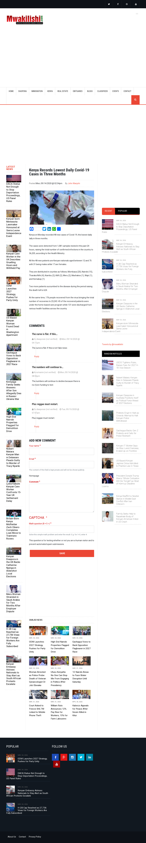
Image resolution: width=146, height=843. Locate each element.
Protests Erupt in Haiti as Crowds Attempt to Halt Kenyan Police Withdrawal (127, 417)
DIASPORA (22, 91)
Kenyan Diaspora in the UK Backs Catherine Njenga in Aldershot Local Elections (13, 566)
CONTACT (127, 91)
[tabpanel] (121, 273)
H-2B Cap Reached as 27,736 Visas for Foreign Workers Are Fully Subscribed (12, 638)
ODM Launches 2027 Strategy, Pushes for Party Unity (12, 293)
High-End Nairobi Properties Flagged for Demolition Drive (12, 424)
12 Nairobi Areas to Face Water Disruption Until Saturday (80, 677)
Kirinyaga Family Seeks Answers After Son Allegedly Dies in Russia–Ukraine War (13, 390)
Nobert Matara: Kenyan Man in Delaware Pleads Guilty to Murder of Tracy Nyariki (13, 457)
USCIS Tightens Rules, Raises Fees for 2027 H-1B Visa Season (127, 365)
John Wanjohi (74, 183)
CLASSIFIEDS (102, 91)
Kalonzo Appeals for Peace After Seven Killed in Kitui (80, 710)
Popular (122, 211)
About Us (12, 837)
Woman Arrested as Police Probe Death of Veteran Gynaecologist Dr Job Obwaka (37, 678)
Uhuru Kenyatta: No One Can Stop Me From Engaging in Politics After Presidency (60, 678)
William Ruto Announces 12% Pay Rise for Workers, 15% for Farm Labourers (59, 712)
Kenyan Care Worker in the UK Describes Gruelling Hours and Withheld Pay (13, 260)
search (135, 99)
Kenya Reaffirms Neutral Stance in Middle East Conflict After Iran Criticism (127, 500)
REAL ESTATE (62, 91)
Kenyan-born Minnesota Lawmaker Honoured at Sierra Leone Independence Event (13, 227)
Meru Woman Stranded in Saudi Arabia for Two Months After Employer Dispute (13, 603)
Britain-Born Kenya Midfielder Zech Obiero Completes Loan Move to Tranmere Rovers (13, 528)
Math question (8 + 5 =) (39, 523)
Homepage (34, 476)
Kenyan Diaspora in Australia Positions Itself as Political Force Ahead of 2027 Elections (127, 399)
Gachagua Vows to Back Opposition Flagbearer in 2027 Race (13, 358)
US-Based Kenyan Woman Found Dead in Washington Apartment (12, 326)
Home (11, 91)
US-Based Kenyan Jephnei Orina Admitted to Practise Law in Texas (127, 463)
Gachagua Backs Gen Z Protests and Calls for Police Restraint (127, 433)
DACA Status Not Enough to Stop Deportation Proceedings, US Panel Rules (13, 192)
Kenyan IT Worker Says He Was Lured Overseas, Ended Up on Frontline (127, 448)
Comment (33, 482)
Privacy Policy (35, 837)
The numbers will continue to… (47, 367)
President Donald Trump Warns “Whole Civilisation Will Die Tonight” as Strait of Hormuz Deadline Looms (120, 481)
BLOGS (90, 91)
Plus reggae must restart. (45, 404)
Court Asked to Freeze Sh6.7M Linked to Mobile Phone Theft (37, 710)
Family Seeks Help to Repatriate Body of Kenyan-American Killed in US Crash (127, 517)
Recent (108, 211)
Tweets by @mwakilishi (112, 344)
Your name (34, 446)
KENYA (50, 91)
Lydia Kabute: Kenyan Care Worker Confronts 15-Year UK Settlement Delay (13, 492)
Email (31, 459)
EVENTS (115, 91)
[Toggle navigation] (137, 13)
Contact (22, 837)
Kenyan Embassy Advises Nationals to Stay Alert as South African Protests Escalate (13, 673)
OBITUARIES (78, 91)
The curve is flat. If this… (44, 334)
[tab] (108, 211)
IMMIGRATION (37, 91)
